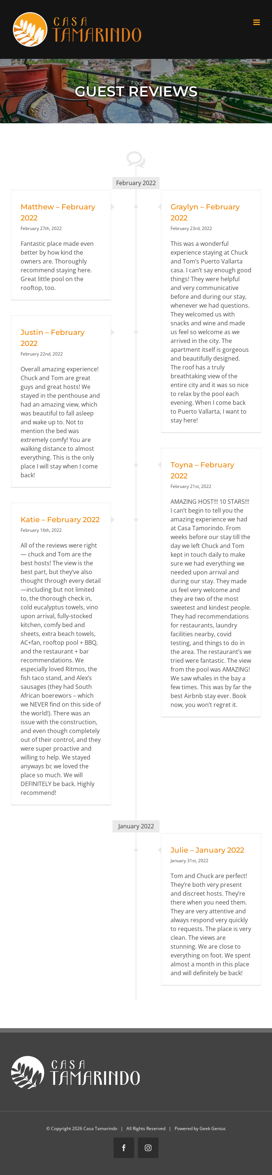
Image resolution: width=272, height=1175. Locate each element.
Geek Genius (213, 1128)
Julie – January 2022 (207, 850)
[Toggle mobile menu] (257, 22)
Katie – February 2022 (60, 519)
